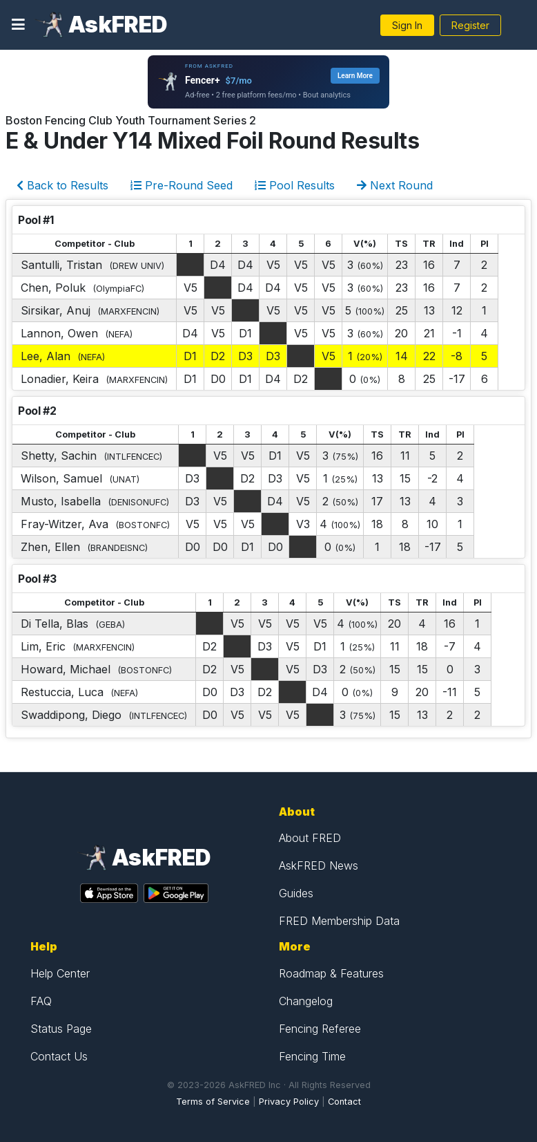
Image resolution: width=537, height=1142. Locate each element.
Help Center (60, 973)
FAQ (41, 1001)
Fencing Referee (320, 1029)
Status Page (61, 1029)
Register (470, 25)
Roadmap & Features (331, 973)
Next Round (395, 185)
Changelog (306, 1001)
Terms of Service (213, 1101)
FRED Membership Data (339, 921)
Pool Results (295, 185)
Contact (344, 1101)
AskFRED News (318, 865)
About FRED (310, 838)
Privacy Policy (289, 1101)
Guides (296, 893)
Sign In (407, 25)
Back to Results (62, 185)
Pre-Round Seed (181, 185)
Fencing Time (312, 1056)
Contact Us (59, 1056)
